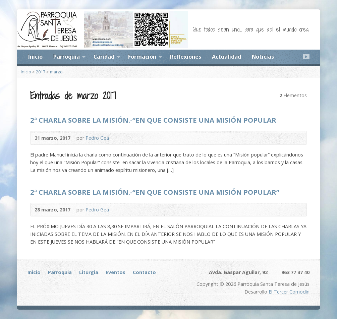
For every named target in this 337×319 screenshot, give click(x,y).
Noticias (263, 56)
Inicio (35, 56)
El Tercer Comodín (289, 292)
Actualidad (226, 56)
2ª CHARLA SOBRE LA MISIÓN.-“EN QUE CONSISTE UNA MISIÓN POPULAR (153, 120)
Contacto (144, 272)
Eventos (115, 272)
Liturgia (88, 272)
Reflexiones (185, 56)
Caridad (104, 56)
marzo (56, 72)
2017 (40, 72)
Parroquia (66, 56)
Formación (142, 56)
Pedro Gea (97, 138)
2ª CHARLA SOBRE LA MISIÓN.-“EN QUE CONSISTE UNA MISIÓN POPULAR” (154, 192)
